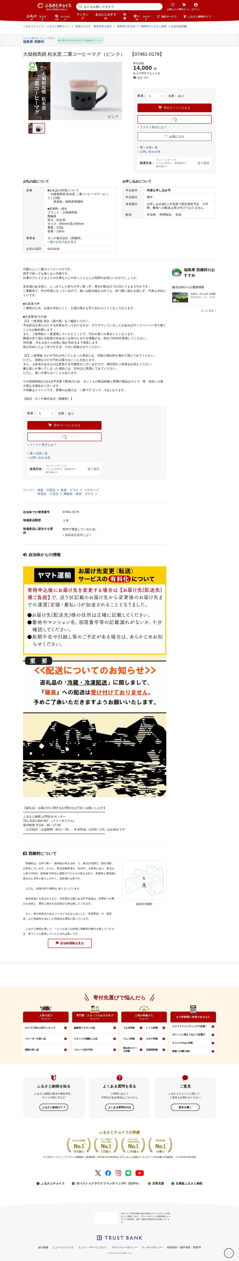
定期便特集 (152, 1049)
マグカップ (91, 490)
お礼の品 (38, 17)
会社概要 (43, 1247)
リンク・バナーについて (92, 1247)
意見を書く (185, 1107)
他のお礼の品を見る (63, 241)
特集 (124, 16)
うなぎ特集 (129, 1027)
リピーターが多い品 (35, 1038)
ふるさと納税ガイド (54, 1107)
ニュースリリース (63, 1247)
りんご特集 (129, 1038)
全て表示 (203, 163)
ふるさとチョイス (53, 1183)
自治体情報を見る (70, 943)
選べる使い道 (149, 147)
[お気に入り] (229, 1253)
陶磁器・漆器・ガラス (79, 493)
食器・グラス (70, 490)
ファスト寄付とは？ (153, 127)
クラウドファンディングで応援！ (189, 1026)
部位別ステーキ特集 (130, 1049)
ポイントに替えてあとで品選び (188, 1034)
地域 (63, 17)
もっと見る (207, 310)
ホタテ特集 (152, 1038)
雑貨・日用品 (46, 490)
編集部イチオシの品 (84, 1027)
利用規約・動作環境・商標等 (184, 1247)
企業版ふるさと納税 (189, 1183)
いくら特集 (152, 1027)
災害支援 (158, 1183)
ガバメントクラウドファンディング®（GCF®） (108, 1183)
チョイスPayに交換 (182, 1042)
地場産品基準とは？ (78, 534)
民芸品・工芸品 (48, 493)
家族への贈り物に (181, 1051)
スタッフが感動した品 (85, 1038)
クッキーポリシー (152, 1247)
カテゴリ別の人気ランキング (40, 1027)
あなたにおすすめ (105, 16)
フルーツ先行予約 (83, 1049)
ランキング (83, 16)
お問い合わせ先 (150, 151)
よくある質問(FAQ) (119, 1107)
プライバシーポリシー (124, 1247)
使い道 (143, 17)
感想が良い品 (32, 1049)
